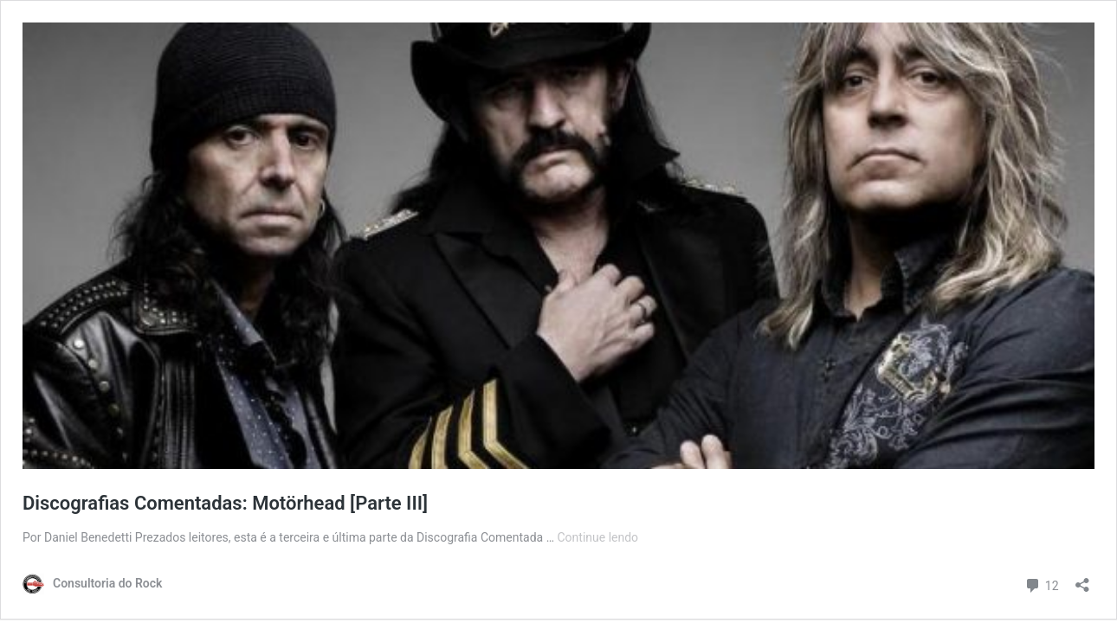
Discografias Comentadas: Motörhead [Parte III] (225, 503)
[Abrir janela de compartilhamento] (1082, 579)
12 (1041, 583)
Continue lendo (598, 537)
